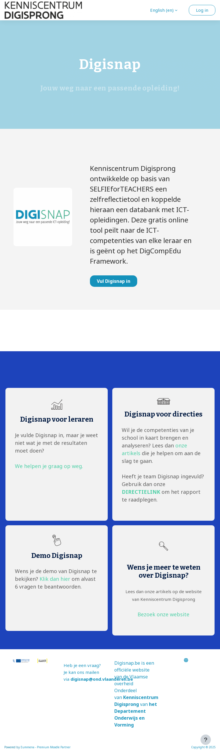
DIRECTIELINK (141, 491)
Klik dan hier (55, 578)
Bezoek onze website (163, 614)
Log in (202, 10)
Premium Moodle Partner (53, 747)
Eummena (27, 747)
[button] (164, 10)
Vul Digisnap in (113, 281)
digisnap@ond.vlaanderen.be (101, 679)
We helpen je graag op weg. (49, 466)
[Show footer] (206, 740)
